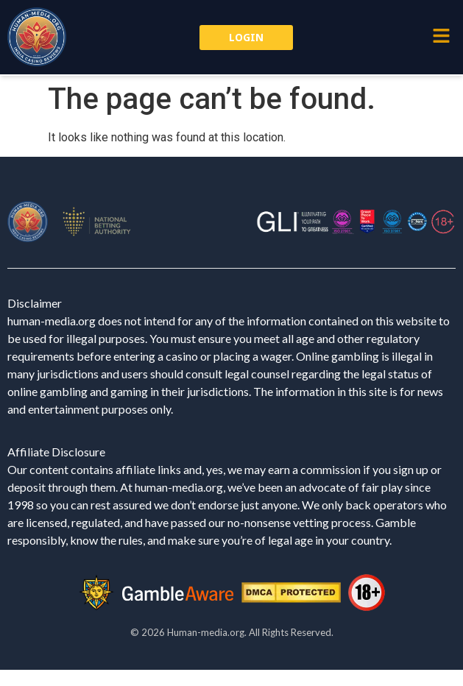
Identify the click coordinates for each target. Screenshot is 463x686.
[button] (441, 37)
